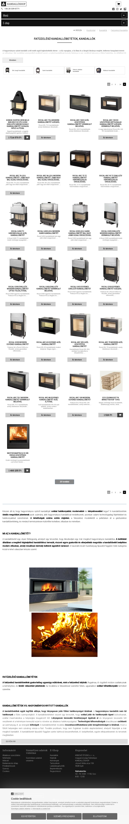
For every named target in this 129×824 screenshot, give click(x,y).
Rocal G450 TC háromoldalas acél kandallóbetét (18, 233)
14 (120, 84)
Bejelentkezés (56, 768)
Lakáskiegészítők (57, 766)
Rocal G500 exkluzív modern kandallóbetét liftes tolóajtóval (18, 289)
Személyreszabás (64, 815)
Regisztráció (55, 771)
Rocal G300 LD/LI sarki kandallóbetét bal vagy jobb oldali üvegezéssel (79, 233)
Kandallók (103, 30)
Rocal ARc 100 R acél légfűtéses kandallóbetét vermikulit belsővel (80, 123)
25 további (64, 482)
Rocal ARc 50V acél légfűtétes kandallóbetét (79, 344)
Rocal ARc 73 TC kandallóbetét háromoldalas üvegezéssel (80, 179)
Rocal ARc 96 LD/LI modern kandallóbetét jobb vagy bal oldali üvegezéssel (49, 178)
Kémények (54, 760)
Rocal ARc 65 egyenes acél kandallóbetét (49, 343)
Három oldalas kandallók (78, 70)
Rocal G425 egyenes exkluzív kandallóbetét (80, 288)
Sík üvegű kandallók (18, 70)
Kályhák (53, 758)
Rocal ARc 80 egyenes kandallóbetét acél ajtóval (49, 400)
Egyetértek (30, 815)
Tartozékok (54, 763)
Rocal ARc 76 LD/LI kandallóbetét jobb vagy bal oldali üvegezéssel (18, 178)
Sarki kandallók (47, 70)
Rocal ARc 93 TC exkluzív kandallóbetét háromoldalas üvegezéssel (110, 179)
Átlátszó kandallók (109, 70)
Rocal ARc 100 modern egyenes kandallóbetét (80, 399)
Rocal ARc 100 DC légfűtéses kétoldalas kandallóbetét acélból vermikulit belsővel (111, 123)
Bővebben (12, 60)
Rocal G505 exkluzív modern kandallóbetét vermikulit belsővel (111, 233)
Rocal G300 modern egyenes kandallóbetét (18, 343)
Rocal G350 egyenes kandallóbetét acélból (111, 288)
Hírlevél (6, 760)
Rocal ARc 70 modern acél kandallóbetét (111, 343)
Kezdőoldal (91, 30)
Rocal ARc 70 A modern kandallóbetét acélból (49, 121)
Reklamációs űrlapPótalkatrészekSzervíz (10, 766)
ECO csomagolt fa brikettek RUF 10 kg (111, 399)
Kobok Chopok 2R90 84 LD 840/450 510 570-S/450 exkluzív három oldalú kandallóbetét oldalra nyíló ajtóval (17, 124)
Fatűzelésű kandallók (119, 30)
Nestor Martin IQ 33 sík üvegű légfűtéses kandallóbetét (17, 455)
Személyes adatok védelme (23, 808)
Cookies (6, 771)
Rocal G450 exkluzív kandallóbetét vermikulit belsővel (49, 289)
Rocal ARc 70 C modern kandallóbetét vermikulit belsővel (18, 400)
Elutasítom (98, 815)
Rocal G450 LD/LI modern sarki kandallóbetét (49, 232)
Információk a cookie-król (44, 808)
